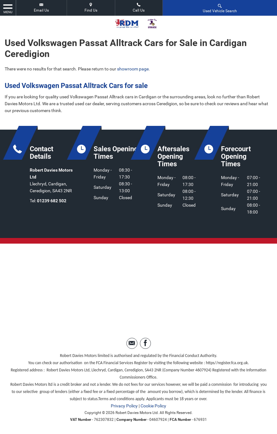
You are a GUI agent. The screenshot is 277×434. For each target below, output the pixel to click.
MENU (8, 8)
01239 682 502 (51, 200)
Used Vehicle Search (220, 8)
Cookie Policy (153, 405)
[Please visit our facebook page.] (145, 343)
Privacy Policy (124, 405)
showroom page (133, 68)
